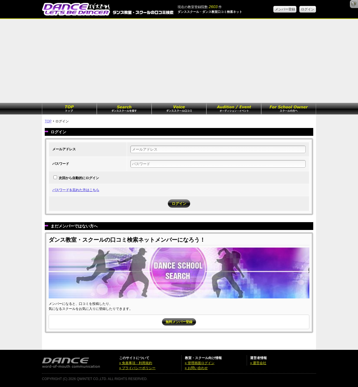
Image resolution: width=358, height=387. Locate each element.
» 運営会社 (258, 363)
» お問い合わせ (196, 368)
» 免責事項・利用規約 (135, 363)
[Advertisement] (179, 61)
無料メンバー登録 (179, 322)
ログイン (307, 9)
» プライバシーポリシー (137, 368)
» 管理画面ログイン (200, 363)
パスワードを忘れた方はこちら (75, 190)
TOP (48, 121)
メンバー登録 (285, 9)
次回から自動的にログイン (79, 178)
